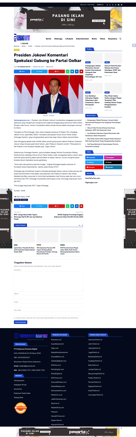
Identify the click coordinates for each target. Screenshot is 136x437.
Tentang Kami (19, 380)
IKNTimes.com (56, 378)
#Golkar (17, 200)
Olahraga (58, 39)
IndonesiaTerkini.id (95, 340)
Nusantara (112, 39)
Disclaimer (18, 389)
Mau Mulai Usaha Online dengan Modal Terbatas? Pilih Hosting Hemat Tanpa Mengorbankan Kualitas (113, 101)
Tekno (102, 39)
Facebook (91, 157)
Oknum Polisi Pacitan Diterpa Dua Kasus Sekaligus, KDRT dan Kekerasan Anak (113, 69)
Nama (16, 294)
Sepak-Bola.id (56, 420)
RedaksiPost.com (57, 408)
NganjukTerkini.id (94, 386)
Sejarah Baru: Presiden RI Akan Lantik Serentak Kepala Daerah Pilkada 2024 (25, 250)
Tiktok (109, 162)
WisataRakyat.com (58, 386)
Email (16, 302)
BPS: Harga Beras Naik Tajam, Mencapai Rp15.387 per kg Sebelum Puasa (28, 217)
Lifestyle (69, 39)
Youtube (90, 167)
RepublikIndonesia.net (59, 352)
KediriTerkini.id (93, 391)
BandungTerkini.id (95, 357)
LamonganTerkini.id (95, 395)
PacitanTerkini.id (94, 382)
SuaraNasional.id (57, 344)
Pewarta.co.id (56, 340)
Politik (16, 50)
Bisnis (94, 39)
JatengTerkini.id (94, 348)
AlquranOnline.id (57, 425)
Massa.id (54, 412)
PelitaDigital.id (56, 374)
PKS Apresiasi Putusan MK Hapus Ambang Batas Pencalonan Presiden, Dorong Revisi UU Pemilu (48, 251)
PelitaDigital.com (57, 369)
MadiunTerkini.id (94, 378)
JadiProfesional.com (58, 399)
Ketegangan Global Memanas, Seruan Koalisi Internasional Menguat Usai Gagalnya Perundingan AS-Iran (93, 71)
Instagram (110, 157)
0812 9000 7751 (24, 370)
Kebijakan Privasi (20, 385)
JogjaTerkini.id (93, 352)
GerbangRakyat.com (58, 361)
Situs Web (17, 310)
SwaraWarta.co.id (57, 357)
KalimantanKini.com (58, 391)
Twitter (90, 162)
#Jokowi (24, 200)
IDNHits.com (56, 365)
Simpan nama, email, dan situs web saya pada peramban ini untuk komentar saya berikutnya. (47, 318)
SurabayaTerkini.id (95, 361)
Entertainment (82, 39)
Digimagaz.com (91, 182)
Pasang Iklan (18, 397)
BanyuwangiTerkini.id (96, 374)
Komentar (18, 270)
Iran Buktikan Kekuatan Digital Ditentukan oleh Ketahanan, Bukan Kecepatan (92, 100)
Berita (48, 39)
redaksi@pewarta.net (27, 366)
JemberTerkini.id (94, 369)
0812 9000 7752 (38, 370)
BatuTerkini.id (93, 365)
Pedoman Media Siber (22, 393)
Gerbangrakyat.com (22, 120)
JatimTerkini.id (93, 344)
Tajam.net (54, 348)
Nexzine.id (55, 403)
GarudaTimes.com (58, 416)
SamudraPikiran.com (59, 382)
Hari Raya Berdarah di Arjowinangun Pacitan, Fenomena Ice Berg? (102, 145)
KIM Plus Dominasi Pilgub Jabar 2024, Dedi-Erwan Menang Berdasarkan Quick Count (70, 251)
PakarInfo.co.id (56, 395)
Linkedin (109, 167)
